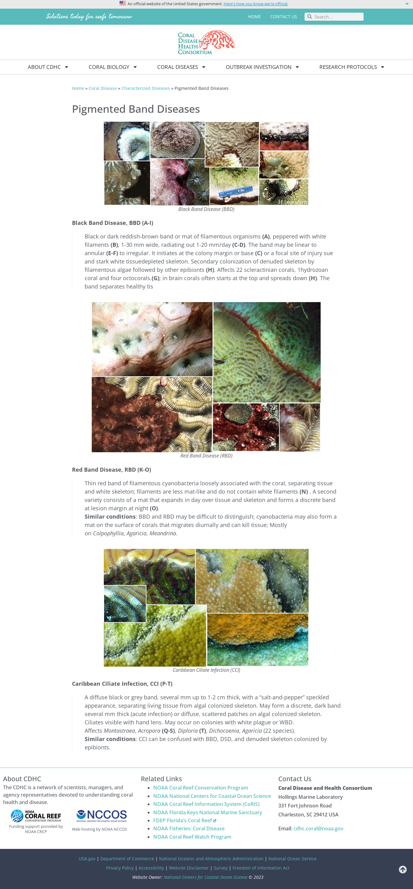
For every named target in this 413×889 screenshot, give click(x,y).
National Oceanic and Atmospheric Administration (211, 859)
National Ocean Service (292, 859)
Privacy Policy (120, 868)
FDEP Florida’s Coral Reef (185, 820)
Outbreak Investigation (263, 67)
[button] (206, 3)
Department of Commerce (127, 859)
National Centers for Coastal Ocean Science (205, 877)
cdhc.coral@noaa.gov (318, 828)
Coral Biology (113, 67)
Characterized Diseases (145, 88)
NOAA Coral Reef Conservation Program (200, 787)
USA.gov (87, 859)
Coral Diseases (181, 67)
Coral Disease (103, 88)
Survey (221, 868)
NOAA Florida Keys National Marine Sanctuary (207, 812)
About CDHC (48, 67)
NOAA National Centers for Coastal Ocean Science (212, 796)
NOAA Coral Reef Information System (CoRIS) (206, 804)
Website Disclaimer (189, 868)
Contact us (283, 16)
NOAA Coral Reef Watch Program (192, 836)
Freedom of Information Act (261, 868)
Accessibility (151, 868)
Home (254, 16)
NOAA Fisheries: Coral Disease (189, 828)
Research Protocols (352, 67)
